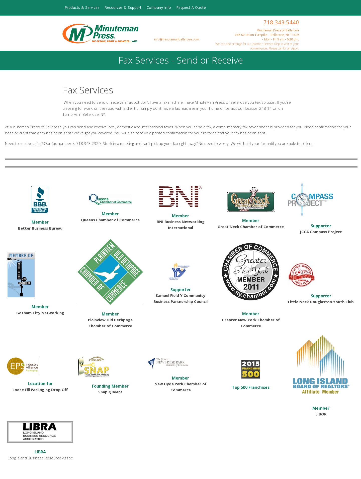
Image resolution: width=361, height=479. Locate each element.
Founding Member (110, 386)
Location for (40, 383)
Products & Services (82, 7)
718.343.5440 (281, 22)
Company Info (159, 7)
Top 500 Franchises (250, 387)
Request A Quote (191, 7)
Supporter (321, 226)
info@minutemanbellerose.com (176, 39)
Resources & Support (123, 7)
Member (40, 222)
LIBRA (40, 452)
